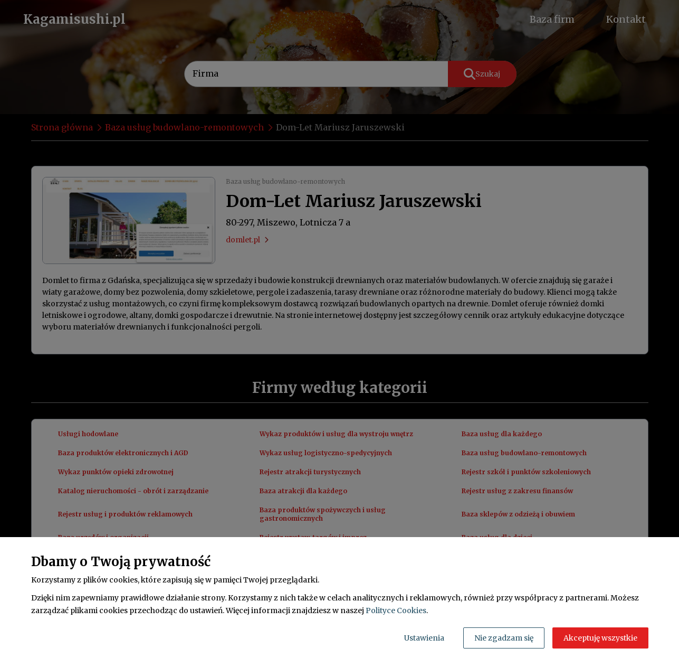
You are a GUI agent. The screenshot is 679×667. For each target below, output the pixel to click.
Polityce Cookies (396, 610)
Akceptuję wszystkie (600, 638)
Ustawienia (424, 638)
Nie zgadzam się (503, 638)
